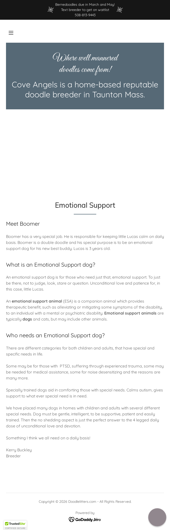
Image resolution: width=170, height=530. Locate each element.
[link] (85, 64)
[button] (11, 33)
